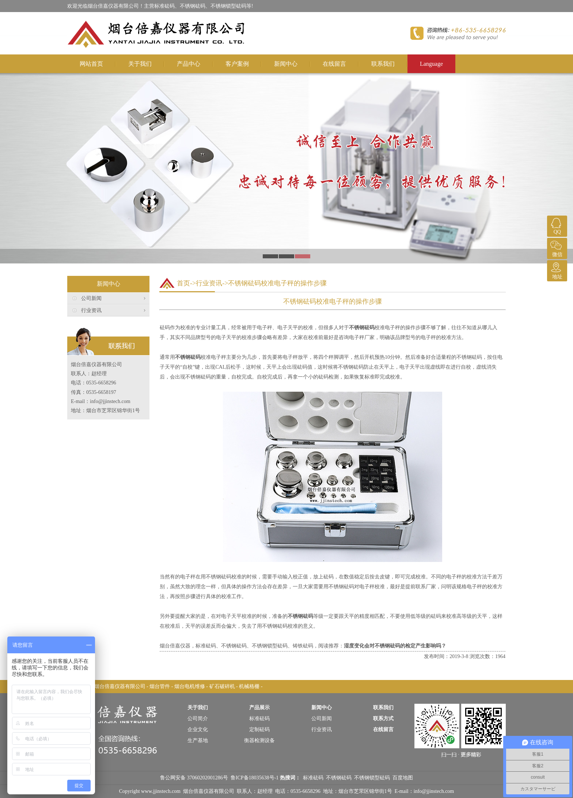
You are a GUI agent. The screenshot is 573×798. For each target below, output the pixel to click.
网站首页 (91, 64)
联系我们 (383, 64)
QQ (556, 225)
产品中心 (188, 64)
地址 (556, 270)
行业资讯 (91, 310)
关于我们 (140, 64)
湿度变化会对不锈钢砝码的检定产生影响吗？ (395, 646)
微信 (556, 247)
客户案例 (237, 64)
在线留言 (334, 64)
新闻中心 (285, 64)
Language (431, 64)
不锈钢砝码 (362, 327)
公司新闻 (91, 298)
